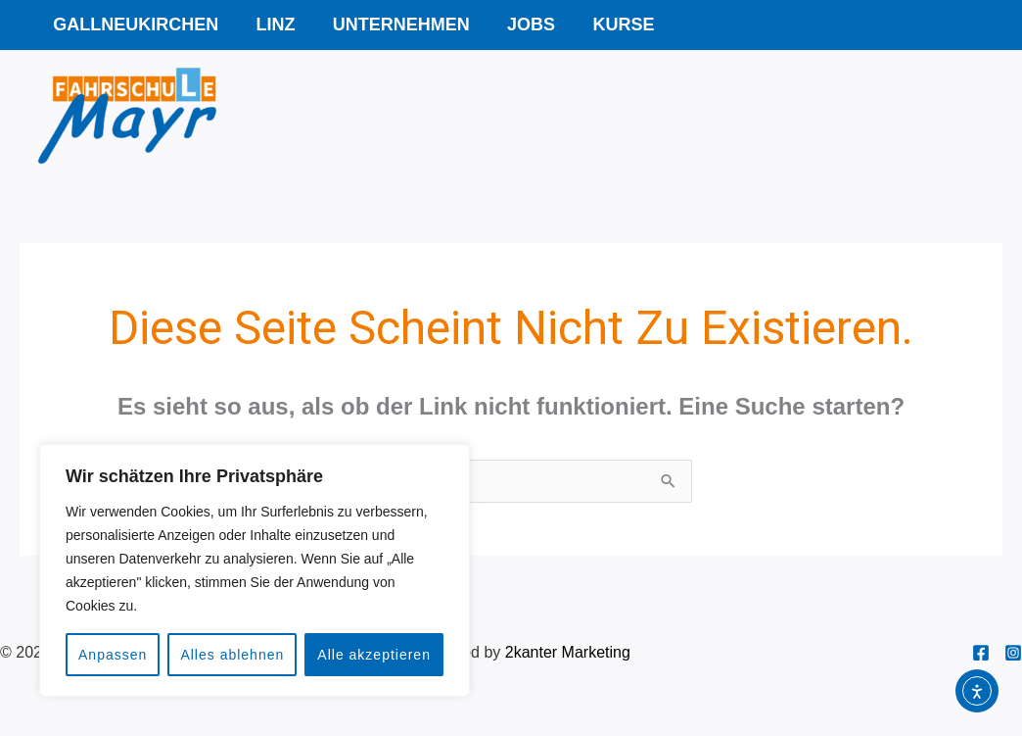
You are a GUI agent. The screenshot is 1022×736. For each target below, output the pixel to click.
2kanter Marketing (567, 652)
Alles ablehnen (232, 654)
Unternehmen (395, 24)
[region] (254, 570)
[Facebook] (981, 653)
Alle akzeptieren (374, 654)
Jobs (523, 24)
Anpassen (112, 654)
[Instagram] (1013, 653)
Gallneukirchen (134, 24)
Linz (272, 24)
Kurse (613, 24)
